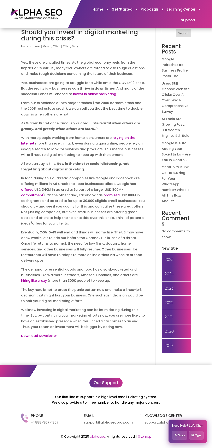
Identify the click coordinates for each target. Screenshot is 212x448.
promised (112, 195)
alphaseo (33, 46)
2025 (169, 259)
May (75, 46)
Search (183, 33)
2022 (169, 302)
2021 (169, 317)
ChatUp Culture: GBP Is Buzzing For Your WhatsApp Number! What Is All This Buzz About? (175, 184)
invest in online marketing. (95, 94)
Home (98, 10)
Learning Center (181, 10)
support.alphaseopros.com (168, 422)
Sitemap (145, 436)
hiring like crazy (34, 280)
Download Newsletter (39, 335)
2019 (169, 345)
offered (27, 189)
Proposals (150, 10)
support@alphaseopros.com (108, 422)
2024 (169, 274)
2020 (66, 46)
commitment (32, 195)
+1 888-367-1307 (45, 422)
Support (188, 21)
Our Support (106, 383)
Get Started (122, 10)
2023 (169, 288)
